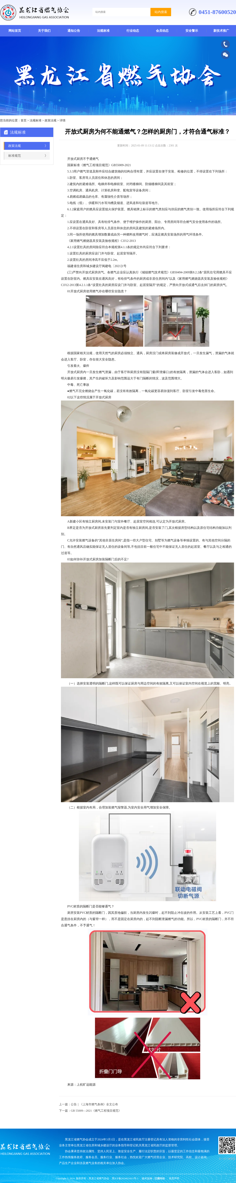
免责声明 (174, 1178)
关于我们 (44, 30)
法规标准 (103, 30)
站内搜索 (161, 12)
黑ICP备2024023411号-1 (125, 1178)
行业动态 (132, 30)
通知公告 (73, 30)
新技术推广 (221, 30)
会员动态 (162, 30)
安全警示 (191, 30)
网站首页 (14, 30)
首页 (24, 120)
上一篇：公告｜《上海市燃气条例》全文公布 (88, 1104)
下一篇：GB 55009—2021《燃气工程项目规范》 (90, 1110)
